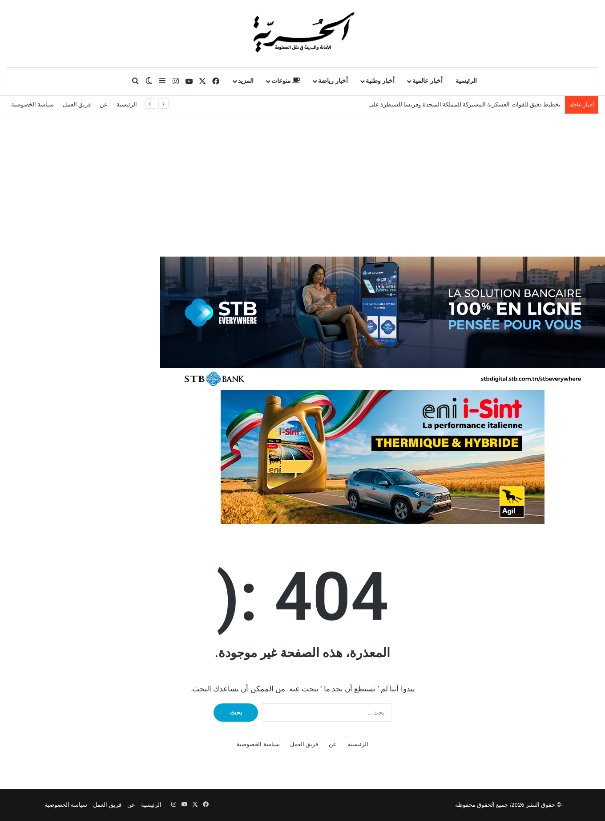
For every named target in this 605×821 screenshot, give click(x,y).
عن (104, 104)
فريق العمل (77, 104)
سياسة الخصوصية (32, 104)
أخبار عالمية (427, 81)
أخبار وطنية (380, 81)
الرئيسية (466, 81)
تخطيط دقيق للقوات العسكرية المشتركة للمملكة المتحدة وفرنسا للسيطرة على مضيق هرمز (450, 104)
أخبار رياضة (333, 81)
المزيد (246, 81)
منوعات (286, 81)
